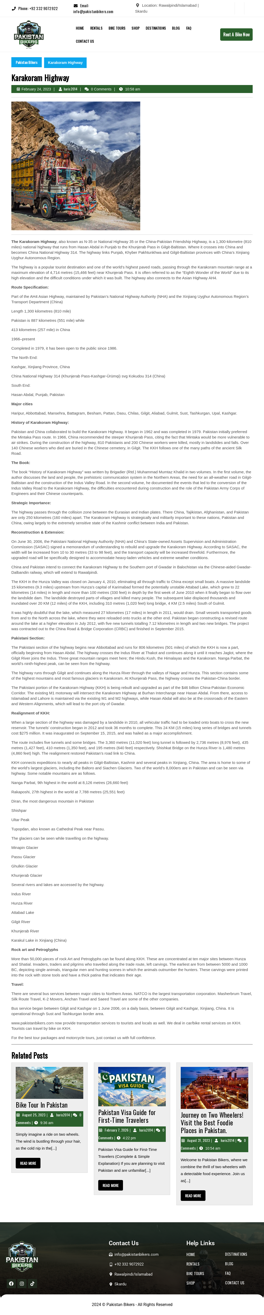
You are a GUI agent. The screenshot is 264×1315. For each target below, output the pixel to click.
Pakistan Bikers (26, 62)
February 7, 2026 (117, 1130)
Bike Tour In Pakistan (42, 1104)
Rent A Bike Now (238, 33)
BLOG (229, 1263)
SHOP (190, 1283)
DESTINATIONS (156, 28)
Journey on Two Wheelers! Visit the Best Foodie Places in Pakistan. (212, 1122)
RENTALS (96, 28)
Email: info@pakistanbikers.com (101, 7)
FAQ (188, 28)
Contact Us (85, 41)
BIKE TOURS (117, 28)
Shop (135, 28)
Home (80, 28)
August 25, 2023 (34, 1114)
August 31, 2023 (199, 1140)
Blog (176, 28)
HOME (190, 1254)
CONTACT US (234, 1282)
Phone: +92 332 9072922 (39, 7)
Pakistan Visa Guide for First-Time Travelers (127, 1116)
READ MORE (30, 1162)
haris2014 (70, 88)
